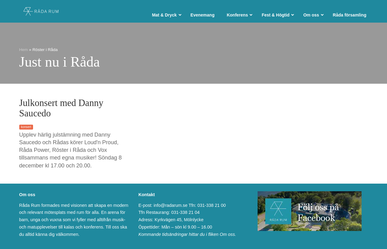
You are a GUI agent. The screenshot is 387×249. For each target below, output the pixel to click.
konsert (26, 127)
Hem (23, 49)
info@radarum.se (171, 205)
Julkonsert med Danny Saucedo (61, 108)
